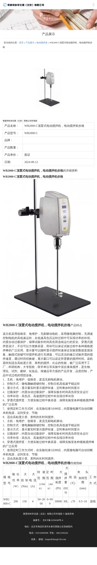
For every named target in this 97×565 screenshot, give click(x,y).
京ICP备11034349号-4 (53, 520)
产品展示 (30, 42)
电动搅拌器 (42, 42)
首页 (21, 42)
